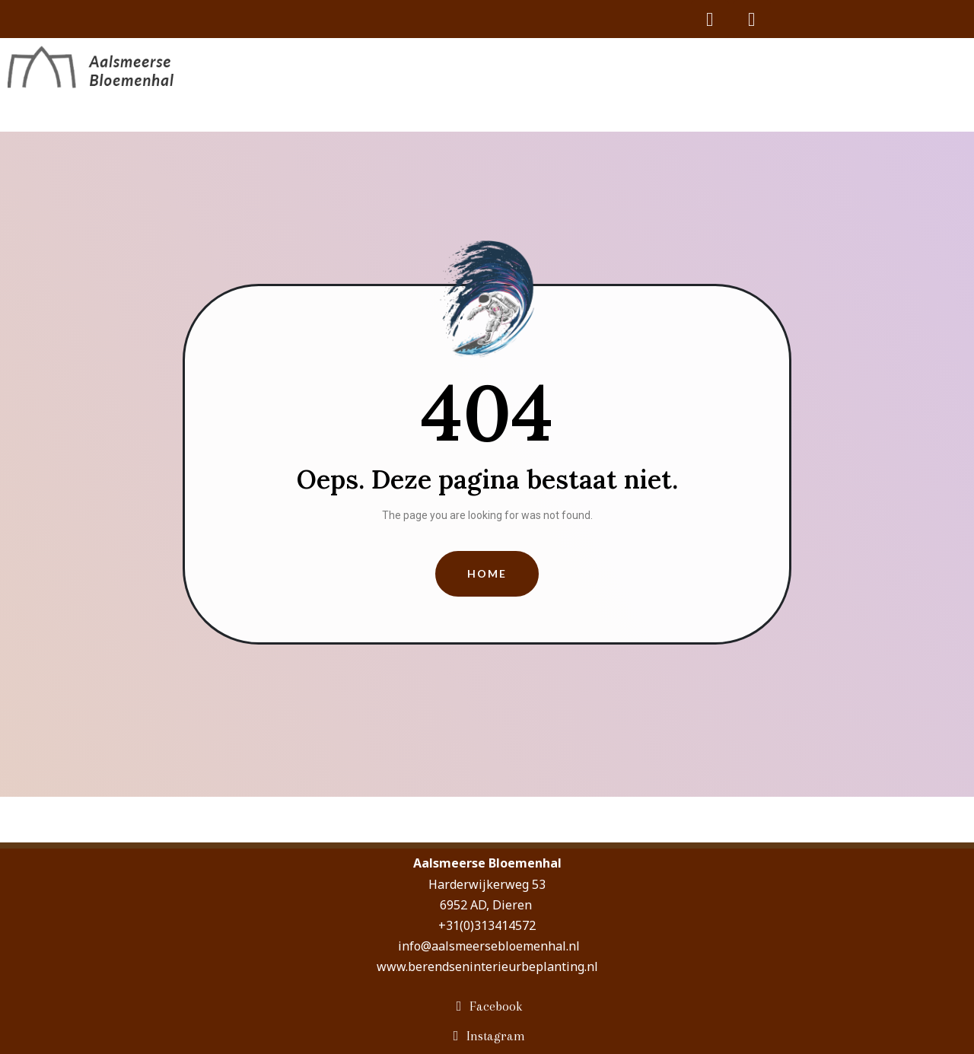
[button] (487, 574)
